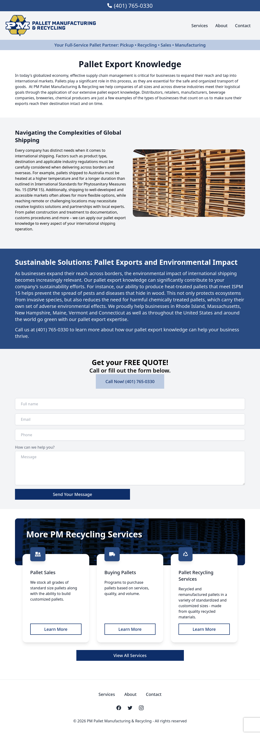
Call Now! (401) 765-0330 (130, 381)
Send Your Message (72, 494)
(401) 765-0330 (133, 5)
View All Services (129, 655)
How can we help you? (35, 447)
